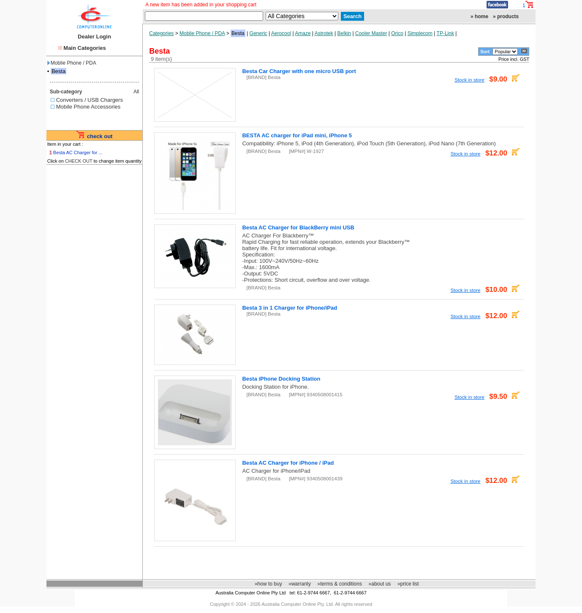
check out (100, 136)
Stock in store (469, 79)
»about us (380, 584)
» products (506, 16)
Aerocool (281, 33)
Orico (397, 33)
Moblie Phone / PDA (71, 63)
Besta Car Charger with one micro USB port (299, 71)
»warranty (299, 584)
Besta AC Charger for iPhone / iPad (288, 463)
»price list (408, 584)
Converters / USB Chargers (89, 100)
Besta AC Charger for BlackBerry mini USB (298, 227)
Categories (161, 33)
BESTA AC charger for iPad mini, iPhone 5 (297, 135)
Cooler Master (371, 33)
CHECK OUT (78, 160)
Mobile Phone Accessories (88, 107)
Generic (258, 33)
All (136, 92)
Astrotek (324, 33)
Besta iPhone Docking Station (281, 379)
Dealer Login (94, 36)
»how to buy (268, 584)
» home (479, 16)
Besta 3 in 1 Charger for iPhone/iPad (289, 308)
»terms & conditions (340, 584)
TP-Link (445, 33)
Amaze (302, 33)
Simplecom (420, 33)
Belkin (344, 33)
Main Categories (84, 48)
